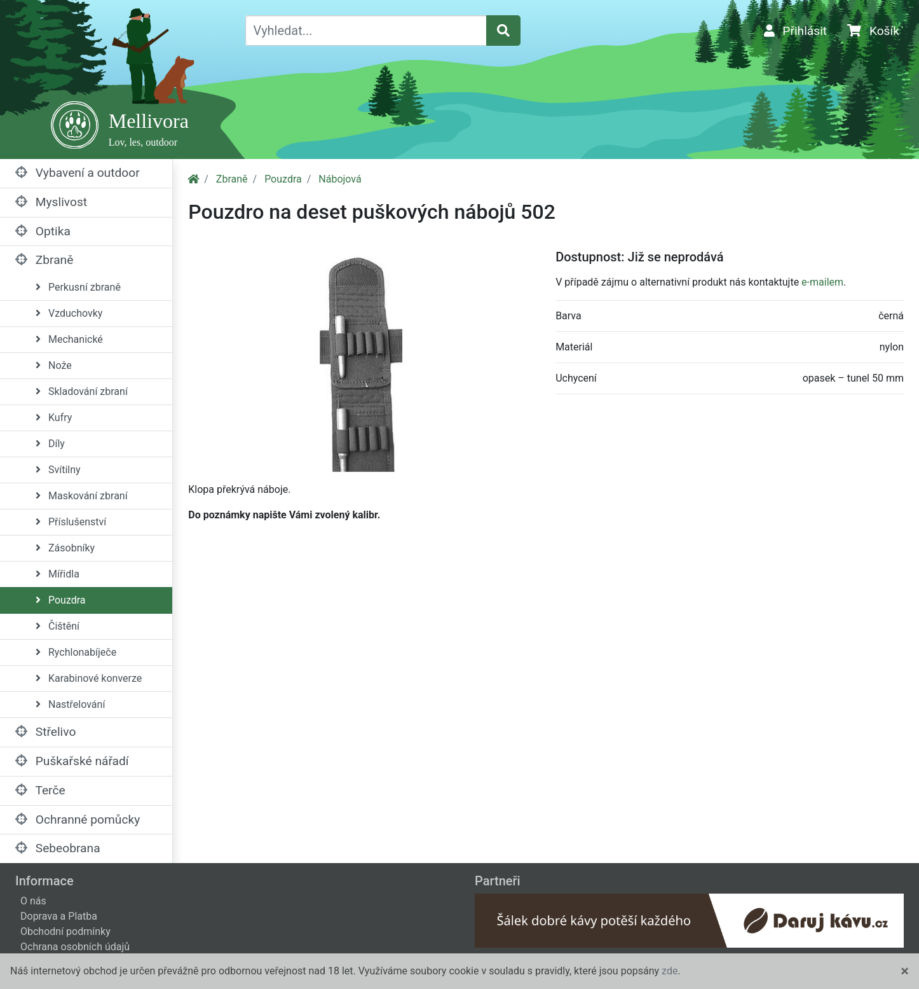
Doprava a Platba (58, 916)
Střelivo (45, 731)
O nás (33, 901)
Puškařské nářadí (72, 761)
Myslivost (51, 202)
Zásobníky (65, 548)
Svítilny (58, 470)
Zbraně (44, 259)
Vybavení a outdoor (77, 172)
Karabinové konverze (89, 678)
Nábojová (339, 179)
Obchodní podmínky (65, 931)
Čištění (57, 626)
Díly (50, 444)
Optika (43, 231)
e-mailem (822, 282)
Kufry (54, 418)
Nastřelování (70, 704)
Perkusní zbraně (78, 287)
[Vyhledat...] (366, 30)
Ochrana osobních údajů (75, 947)
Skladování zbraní (82, 391)
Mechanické (69, 339)
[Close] (905, 971)
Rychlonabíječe (76, 652)
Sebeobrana (57, 848)
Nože (54, 365)
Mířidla (57, 574)
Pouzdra (61, 600)
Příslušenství (71, 522)
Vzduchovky (69, 313)
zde (669, 971)
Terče (40, 790)
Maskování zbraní (82, 496)
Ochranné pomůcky (77, 819)
